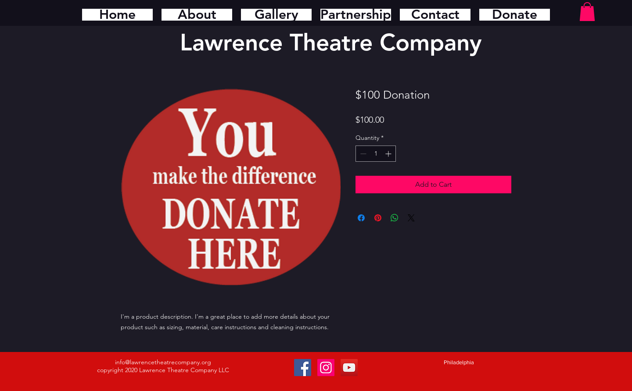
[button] (587, 11)
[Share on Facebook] (361, 218)
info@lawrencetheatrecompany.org (163, 362)
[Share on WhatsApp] (394, 218)
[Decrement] (362, 153)
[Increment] (389, 153)
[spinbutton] (376, 153)
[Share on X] (411, 218)
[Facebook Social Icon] (302, 367)
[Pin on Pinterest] (378, 218)
